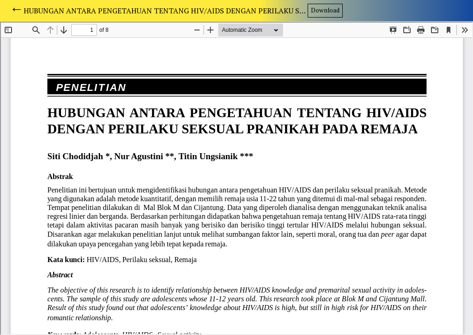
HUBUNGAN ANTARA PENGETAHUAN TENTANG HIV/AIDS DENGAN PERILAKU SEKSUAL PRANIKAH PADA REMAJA (165, 11)
